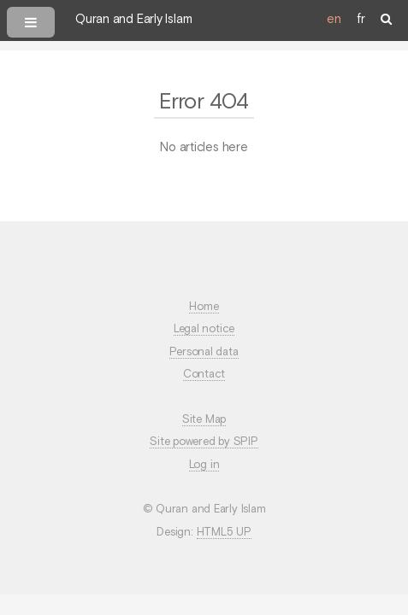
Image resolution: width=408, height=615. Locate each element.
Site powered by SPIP (204, 442)
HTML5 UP (224, 532)
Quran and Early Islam (133, 20)
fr (361, 20)
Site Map (204, 419)
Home (203, 307)
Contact (204, 374)
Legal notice (204, 329)
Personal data (203, 352)
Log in (204, 465)
